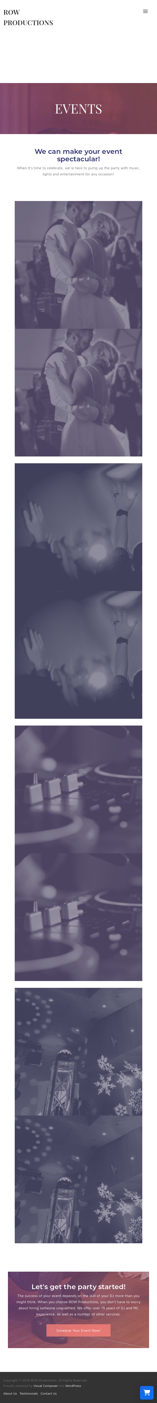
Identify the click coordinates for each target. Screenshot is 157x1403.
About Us (10, 1393)
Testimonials (29, 1393)
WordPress (73, 1386)
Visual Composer (46, 1386)
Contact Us (49, 1393)
